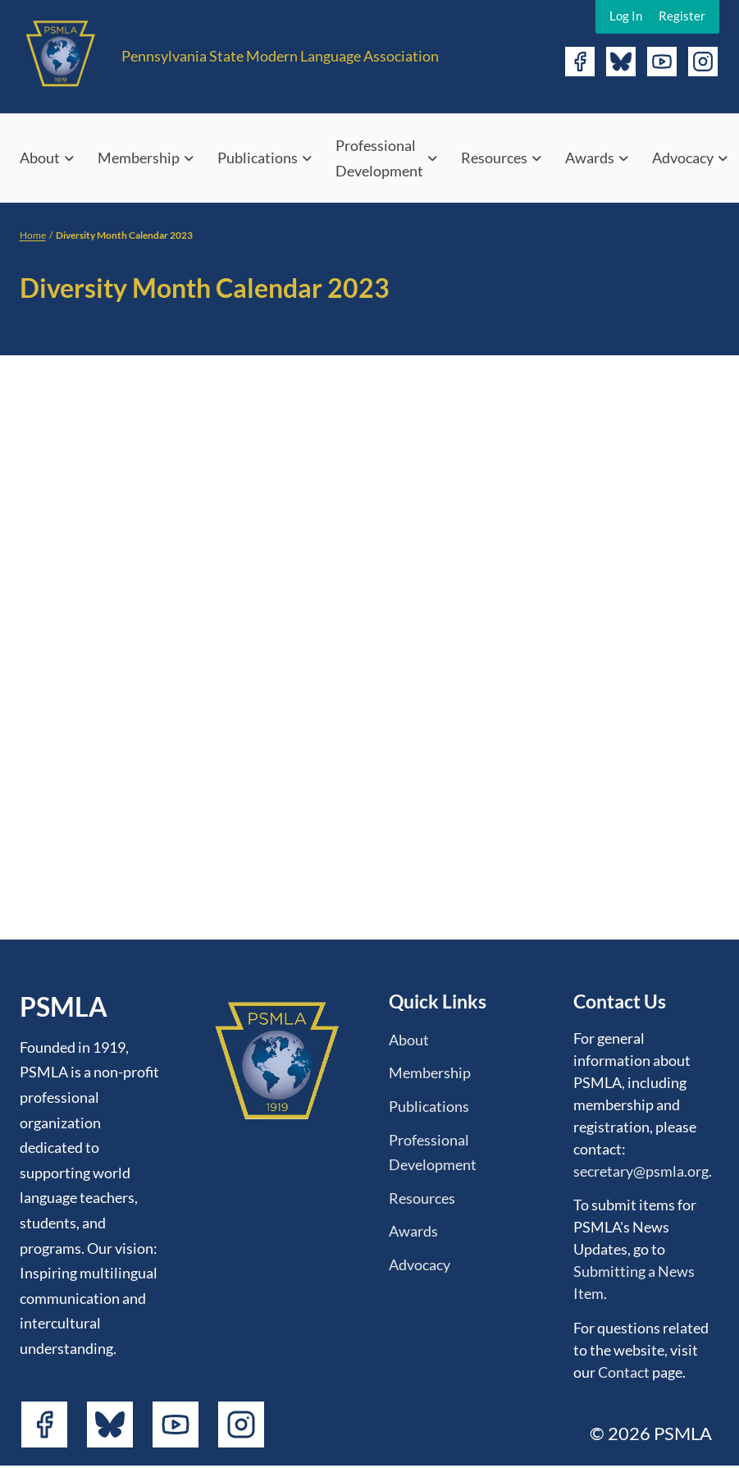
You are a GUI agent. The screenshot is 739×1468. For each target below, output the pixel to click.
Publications (257, 158)
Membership (139, 158)
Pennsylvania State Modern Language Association (280, 56)
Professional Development (379, 158)
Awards (589, 158)
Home (33, 235)
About (40, 158)
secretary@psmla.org (641, 1171)
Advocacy (683, 158)
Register (682, 15)
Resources (494, 158)
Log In (625, 15)
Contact (624, 1372)
